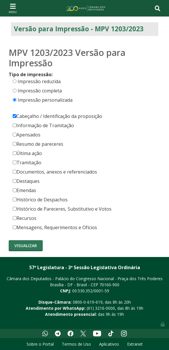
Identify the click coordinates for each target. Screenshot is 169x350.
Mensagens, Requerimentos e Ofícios (55, 227)
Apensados (26, 135)
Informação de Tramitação (43, 125)
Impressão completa (40, 91)
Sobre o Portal (40, 344)
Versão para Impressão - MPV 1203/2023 (79, 28)
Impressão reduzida (39, 81)
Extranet (135, 344)
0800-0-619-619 (88, 302)
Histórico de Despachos (40, 199)
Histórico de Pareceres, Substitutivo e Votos (62, 209)
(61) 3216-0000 (101, 308)
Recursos (24, 218)
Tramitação (27, 162)
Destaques (26, 181)
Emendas (24, 190)
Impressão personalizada (45, 100)
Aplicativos (109, 344)
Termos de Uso (76, 344)
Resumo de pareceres (38, 144)
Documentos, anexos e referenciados (55, 172)
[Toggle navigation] (13, 8)
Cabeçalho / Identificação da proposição (57, 116)
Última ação (27, 153)
